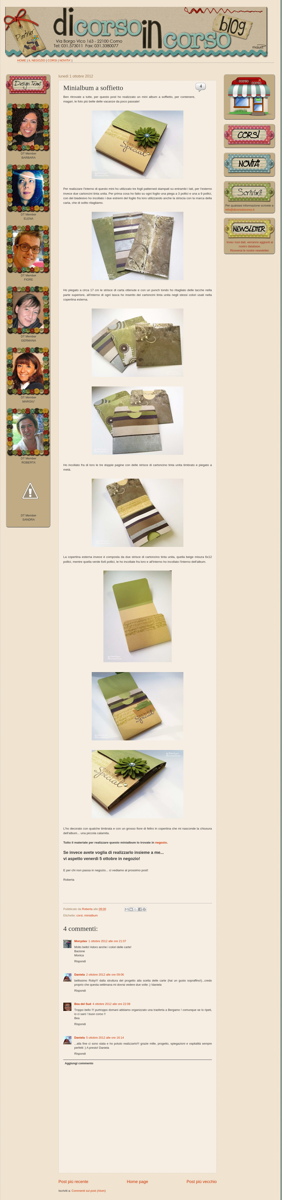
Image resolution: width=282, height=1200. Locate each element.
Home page (137, 1181)
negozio (161, 842)
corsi (79, 915)
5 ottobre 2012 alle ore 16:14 (105, 1037)
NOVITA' (65, 60)
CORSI (52, 60)
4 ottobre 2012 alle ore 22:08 (111, 1004)
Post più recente (73, 1181)
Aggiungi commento (79, 1063)
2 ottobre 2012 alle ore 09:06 (105, 974)
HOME (21, 60)
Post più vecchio (202, 1181)
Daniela (79, 974)
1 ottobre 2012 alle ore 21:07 (107, 941)
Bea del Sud (82, 1004)
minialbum (91, 915)
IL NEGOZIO (36, 60)
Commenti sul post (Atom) (89, 1190)
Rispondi (80, 961)
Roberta (87, 909)
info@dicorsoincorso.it (239, 209)
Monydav (80, 941)
